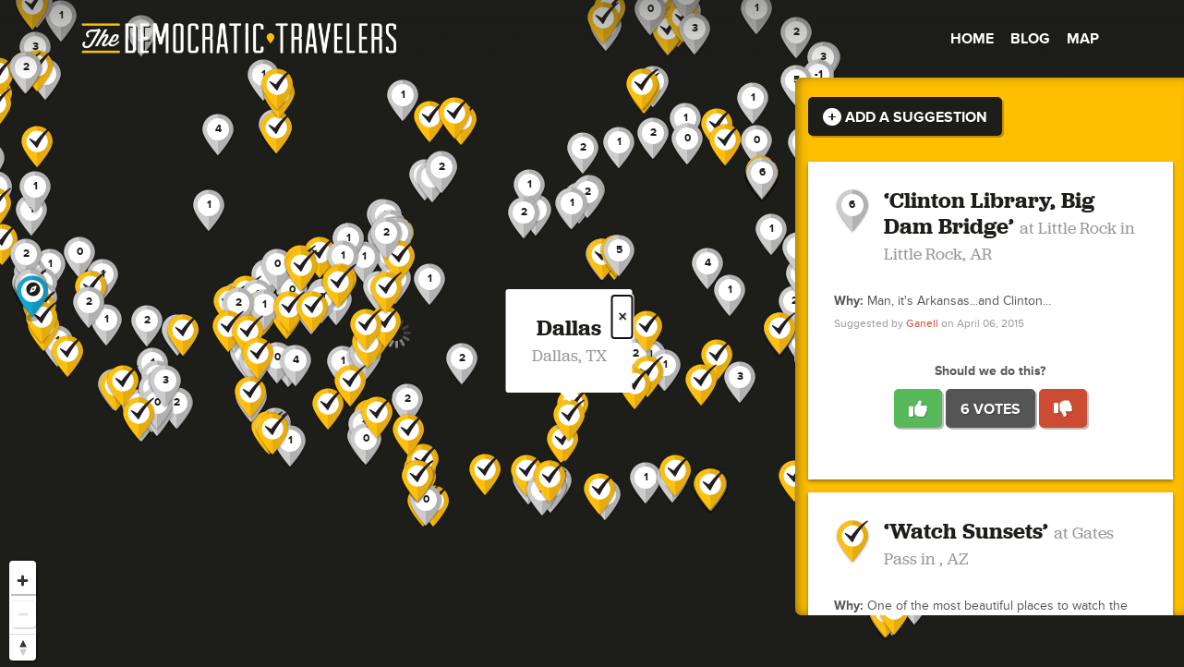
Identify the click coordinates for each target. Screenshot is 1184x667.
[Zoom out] (22, 613)
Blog (1030, 39)
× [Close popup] (622, 317)
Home (972, 39)
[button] (707, 269)
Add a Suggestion (905, 117)
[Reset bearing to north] (22, 647)
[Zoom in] (22, 580)
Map (1083, 39)
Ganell (922, 324)
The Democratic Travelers (240, 39)
